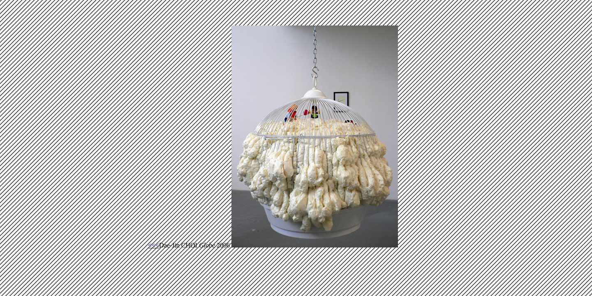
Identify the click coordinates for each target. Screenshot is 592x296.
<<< (153, 245)
